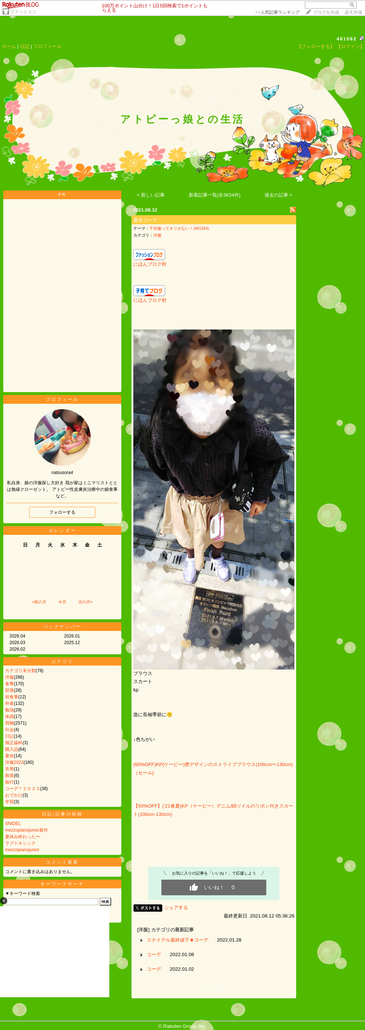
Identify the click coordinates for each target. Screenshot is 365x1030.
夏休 (9, 755)
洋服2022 (14, 762)
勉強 (9, 710)
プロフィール (47, 46)
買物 (9, 723)
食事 (9, 683)
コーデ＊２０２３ (22, 788)
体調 (9, 716)
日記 (25, 46)
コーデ (154, 954)
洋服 (9, 677)
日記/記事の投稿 (62, 814)
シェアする (176, 907)
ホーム (9, 46)
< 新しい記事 (151, 195)
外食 (9, 703)
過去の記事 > (278, 195)
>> (277, 12)
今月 (62, 602)
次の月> (85, 602)
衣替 (9, 768)
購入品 (11, 749)
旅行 (9, 782)
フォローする (62, 512)
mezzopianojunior (22, 849)
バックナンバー (62, 626)
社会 (9, 729)
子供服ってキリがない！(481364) (179, 228)
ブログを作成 (326, 12)
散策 (9, 775)
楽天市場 (353, 12)
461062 (347, 39)
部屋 (9, 690)
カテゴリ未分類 (20, 670)
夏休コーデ (145, 220)
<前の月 (39, 602)
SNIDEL (13, 823)
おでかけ (14, 795)
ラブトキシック (20, 843)
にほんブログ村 (149, 264)
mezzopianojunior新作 (26, 830)
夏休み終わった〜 (22, 836)
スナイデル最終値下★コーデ (177, 940)
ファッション (23, 11)
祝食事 (11, 696)
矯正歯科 (14, 742)
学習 (9, 801)
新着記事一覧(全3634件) (215, 195)
